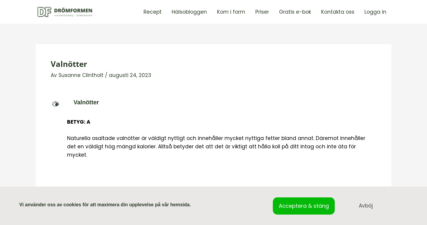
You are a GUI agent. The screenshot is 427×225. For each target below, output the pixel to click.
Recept (153, 11)
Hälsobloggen (189, 11)
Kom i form (231, 11)
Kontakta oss (337, 11)
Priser (262, 11)
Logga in (375, 11)
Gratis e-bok (295, 11)
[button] (213, 102)
